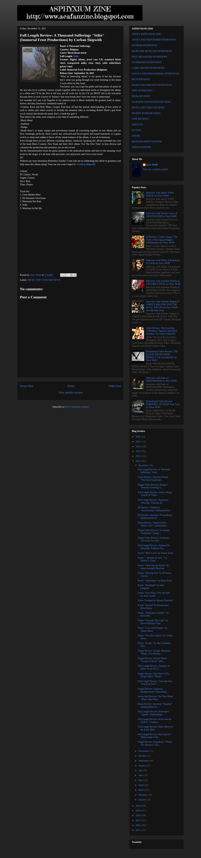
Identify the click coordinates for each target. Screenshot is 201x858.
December (143, 465)
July (140, 770)
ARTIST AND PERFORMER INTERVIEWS (154, 39)
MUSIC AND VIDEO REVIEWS (44, 280)
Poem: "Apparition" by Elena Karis (155, 580)
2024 (138, 446)
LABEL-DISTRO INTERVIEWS (148, 68)
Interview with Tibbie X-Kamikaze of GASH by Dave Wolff (163, 262)
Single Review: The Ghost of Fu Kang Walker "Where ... (153, 675)
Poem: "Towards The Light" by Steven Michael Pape (153, 622)
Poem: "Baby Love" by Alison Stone (155, 553)
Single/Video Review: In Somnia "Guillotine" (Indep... (154, 531)
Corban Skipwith (86, 164)
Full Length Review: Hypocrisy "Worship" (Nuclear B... (153, 501)
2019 (138, 810)
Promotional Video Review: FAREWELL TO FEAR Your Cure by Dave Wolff (163, 404)
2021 (138, 461)
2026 (138, 436)
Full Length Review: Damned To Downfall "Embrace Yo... (154, 547)
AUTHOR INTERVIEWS (144, 45)
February (143, 795)
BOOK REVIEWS (141, 96)
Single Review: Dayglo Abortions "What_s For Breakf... (154, 652)
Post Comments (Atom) (77, 407)
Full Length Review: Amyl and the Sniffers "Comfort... (154, 720)
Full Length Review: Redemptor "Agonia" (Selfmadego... (153, 713)
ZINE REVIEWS (140, 119)
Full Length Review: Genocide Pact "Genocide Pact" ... (155, 682)
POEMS (136, 136)
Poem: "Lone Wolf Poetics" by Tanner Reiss (152, 629)
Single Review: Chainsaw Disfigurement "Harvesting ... (153, 690)
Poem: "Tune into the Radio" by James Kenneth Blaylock (153, 567)
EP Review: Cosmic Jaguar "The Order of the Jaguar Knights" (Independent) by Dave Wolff (162, 240)
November (143, 751)
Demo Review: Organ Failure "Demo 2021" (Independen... (153, 524)
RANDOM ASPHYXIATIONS (147, 141)
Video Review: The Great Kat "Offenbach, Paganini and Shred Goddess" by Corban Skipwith (161, 331)
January (142, 799)
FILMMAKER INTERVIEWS (146, 62)
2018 (138, 815)
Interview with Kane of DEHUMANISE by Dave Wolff (161, 379)
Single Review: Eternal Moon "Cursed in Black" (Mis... (152, 660)
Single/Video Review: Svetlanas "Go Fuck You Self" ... (153, 539)
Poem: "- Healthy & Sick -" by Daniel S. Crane (152, 559)
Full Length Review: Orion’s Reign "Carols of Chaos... (155, 494)
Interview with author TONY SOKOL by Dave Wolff (160, 194)
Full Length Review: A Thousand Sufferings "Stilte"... (154, 471)
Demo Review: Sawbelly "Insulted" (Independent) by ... (155, 705)
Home (71, 386)
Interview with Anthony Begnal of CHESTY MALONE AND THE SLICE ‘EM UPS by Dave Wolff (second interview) (162, 305)
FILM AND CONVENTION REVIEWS (151, 102)
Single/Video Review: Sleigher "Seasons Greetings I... (153, 486)
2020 (138, 806)
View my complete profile (155, 169)
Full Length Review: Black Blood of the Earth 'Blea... (155, 728)
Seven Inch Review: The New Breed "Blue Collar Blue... (155, 698)
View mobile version (70, 392)
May (140, 780)
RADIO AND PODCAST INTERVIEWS (152, 85)
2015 (138, 830)
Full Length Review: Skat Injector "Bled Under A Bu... (154, 736)
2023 (138, 451)
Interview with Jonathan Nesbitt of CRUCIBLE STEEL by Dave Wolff (163, 282)
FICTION (136, 130)
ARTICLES (137, 124)
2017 (138, 820)
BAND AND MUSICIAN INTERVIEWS (152, 51)
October (142, 756)
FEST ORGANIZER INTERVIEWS (149, 56)
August (142, 765)
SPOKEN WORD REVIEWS (146, 113)
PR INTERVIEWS (141, 79)
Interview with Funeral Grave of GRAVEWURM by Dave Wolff (161, 215)
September (143, 760)
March (141, 790)
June (140, 775)
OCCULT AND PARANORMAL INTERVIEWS (155, 73)
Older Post (115, 386)
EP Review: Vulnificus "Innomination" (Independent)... (154, 509)
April (141, 785)
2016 (138, 825)
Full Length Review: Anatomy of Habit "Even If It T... (154, 667)
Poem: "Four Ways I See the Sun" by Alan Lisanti (154, 594)
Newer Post (26, 386)
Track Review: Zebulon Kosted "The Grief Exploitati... (153, 478)
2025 (138, 441)
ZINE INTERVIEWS (142, 90)
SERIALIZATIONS (141, 147)
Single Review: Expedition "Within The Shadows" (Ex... (155, 743)
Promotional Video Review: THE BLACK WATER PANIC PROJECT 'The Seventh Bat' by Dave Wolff (162, 355)
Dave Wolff (152, 164)
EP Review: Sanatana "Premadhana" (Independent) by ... (155, 516)
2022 (138, 456)
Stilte (76, 56)
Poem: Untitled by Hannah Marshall (155, 600)
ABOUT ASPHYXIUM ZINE (146, 34)
